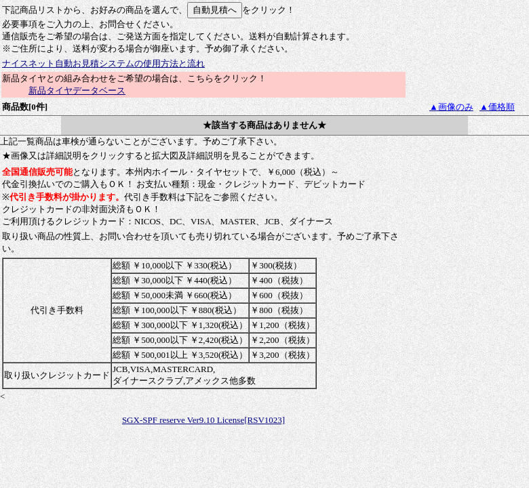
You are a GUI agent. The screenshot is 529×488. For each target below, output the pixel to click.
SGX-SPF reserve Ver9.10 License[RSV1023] (203, 420)
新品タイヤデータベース (76, 90)
